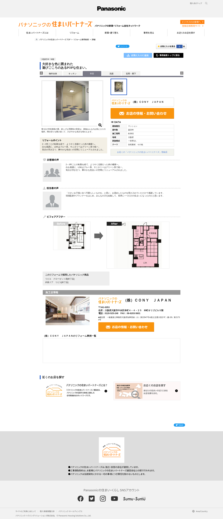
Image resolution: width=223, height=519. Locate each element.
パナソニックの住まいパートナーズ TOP (54, 39)
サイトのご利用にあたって (25, 511)
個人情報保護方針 (47, 511)
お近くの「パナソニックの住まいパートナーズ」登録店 (142, 152)
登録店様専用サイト (191, 25)
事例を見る (149, 32)
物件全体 (53, 73)
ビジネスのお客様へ (191, 21)
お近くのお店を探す (186, 32)
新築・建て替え (111, 32)
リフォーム (74, 32)
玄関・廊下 (131, 73)
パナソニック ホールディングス (70, 511)
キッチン (72, 73)
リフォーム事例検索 (81, 39)
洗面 (111, 73)
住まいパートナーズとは (37, 32)
